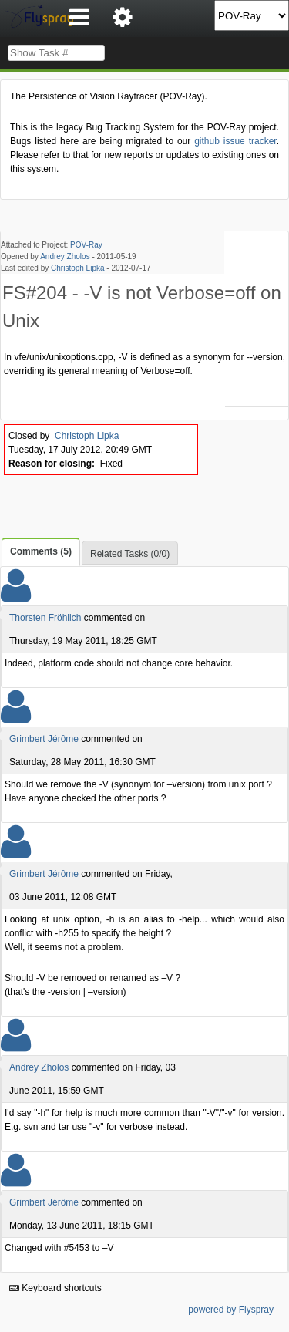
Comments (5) (41, 551)
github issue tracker (235, 141)
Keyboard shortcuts (55, 1288)
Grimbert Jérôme (44, 738)
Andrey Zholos (64, 256)
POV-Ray (86, 245)
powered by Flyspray (231, 1309)
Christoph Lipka (77, 268)
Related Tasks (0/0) (130, 553)
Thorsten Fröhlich (45, 617)
